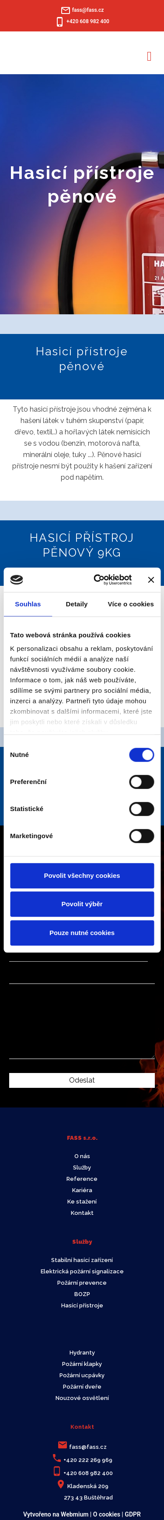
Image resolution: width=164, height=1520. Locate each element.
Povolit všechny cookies (82, 875)
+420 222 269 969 (87, 1460)
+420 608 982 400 (88, 1473)
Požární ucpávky (82, 1375)
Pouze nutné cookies (82, 932)
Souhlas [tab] (28, 604)
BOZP (82, 1294)
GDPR (133, 1514)
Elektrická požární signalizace (82, 1271)
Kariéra (82, 1190)
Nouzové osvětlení (82, 1398)
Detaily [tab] (77, 604)
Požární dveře (82, 1386)
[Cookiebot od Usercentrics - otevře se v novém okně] (98, 579)
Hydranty (82, 1352)
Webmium (74, 1514)
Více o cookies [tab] (131, 604)
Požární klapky (82, 1364)
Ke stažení (82, 1201)
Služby (82, 1167)
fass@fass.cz (88, 1447)
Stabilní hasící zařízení (82, 1260)
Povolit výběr (81, 904)
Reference (82, 1179)
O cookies (106, 1514)
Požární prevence (82, 1282)
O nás (82, 1156)
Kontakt (82, 1213)
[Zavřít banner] (151, 580)
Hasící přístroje (82, 1305)
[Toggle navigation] (149, 55)
